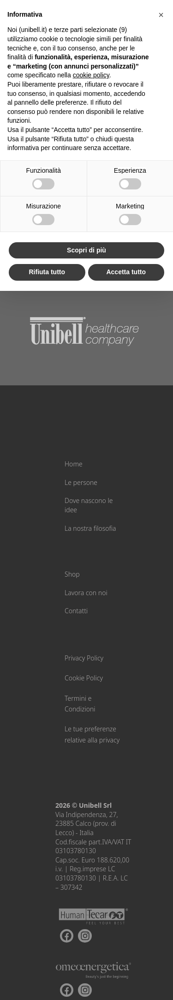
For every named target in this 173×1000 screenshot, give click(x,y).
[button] (161, 14)
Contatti (76, 610)
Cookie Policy (84, 677)
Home (74, 463)
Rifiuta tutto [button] (47, 272)
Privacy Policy (84, 658)
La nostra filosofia (90, 528)
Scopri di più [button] (86, 250)
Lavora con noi (86, 592)
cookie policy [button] (91, 75)
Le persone (81, 482)
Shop (72, 574)
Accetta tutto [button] (126, 272)
